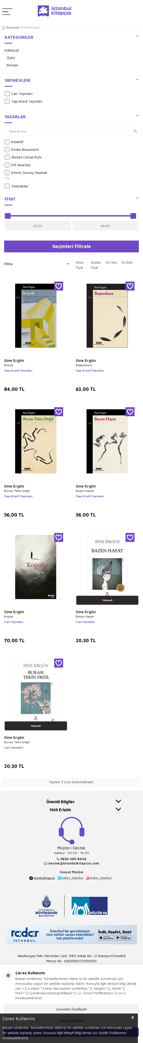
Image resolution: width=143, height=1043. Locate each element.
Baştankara (84, 365)
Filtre (36, 264)
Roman (12, 65)
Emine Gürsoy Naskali (26, 172)
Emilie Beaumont (22, 149)
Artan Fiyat (80, 265)
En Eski (127, 262)
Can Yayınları (19, 93)
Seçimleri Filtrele (71, 246)
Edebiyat (12, 50)
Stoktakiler (16, 186)
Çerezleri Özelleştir (71, 1009)
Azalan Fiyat (96, 265)
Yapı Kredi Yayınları (23, 101)
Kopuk (8, 365)
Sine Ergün (14, 360)
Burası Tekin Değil (17, 491)
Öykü (11, 57)
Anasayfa (11, 27)
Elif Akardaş (17, 164)
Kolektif (14, 141)
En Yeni (111, 262)
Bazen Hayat (85, 491)
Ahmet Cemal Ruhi (23, 157)
